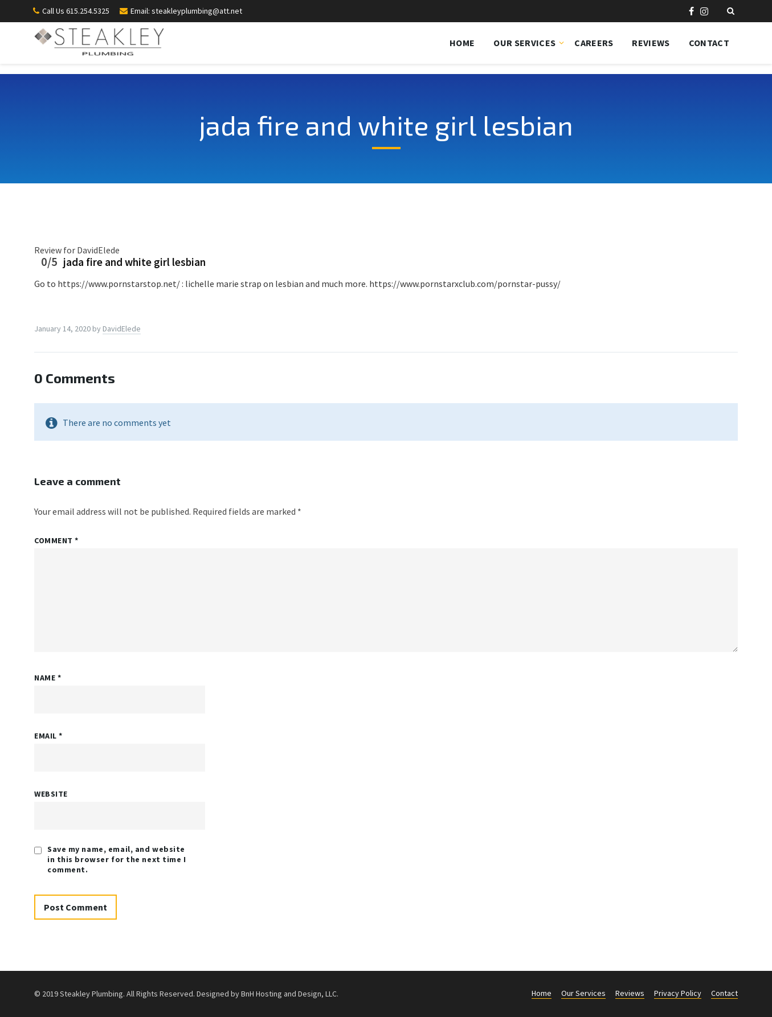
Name (47, 677)
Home (462, 42)
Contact (709, 42)
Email (48, 736)
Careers (593, 42)
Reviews (650, 42)
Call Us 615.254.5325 (75, 11)
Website (51, 794)
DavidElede (122, 328)
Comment (56, 540)
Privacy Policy (677, 993)
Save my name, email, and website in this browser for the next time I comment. (116, 859)
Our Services (524, 42)
